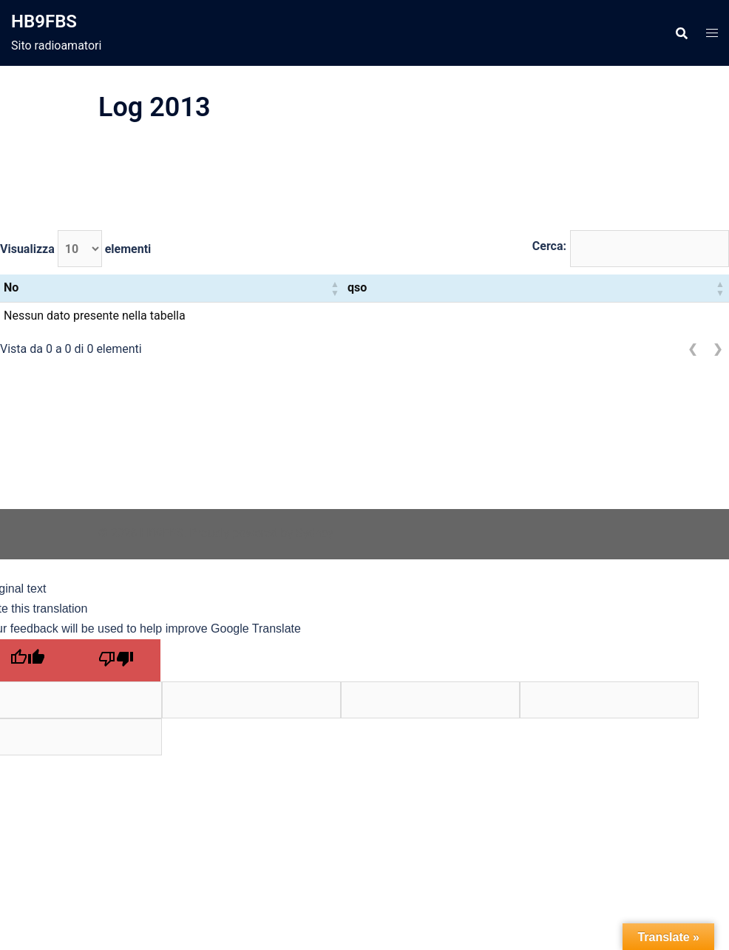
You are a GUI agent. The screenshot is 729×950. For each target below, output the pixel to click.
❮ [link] (692, 349)
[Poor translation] (116, 660)
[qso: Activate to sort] (536, 288)
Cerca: (549, 246)
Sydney (314, 533)
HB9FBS (44, 21)
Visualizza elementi (75, 249)
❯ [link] (717, 349)
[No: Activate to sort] (172, 288)
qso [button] (357, 287)
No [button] (11, 287)
